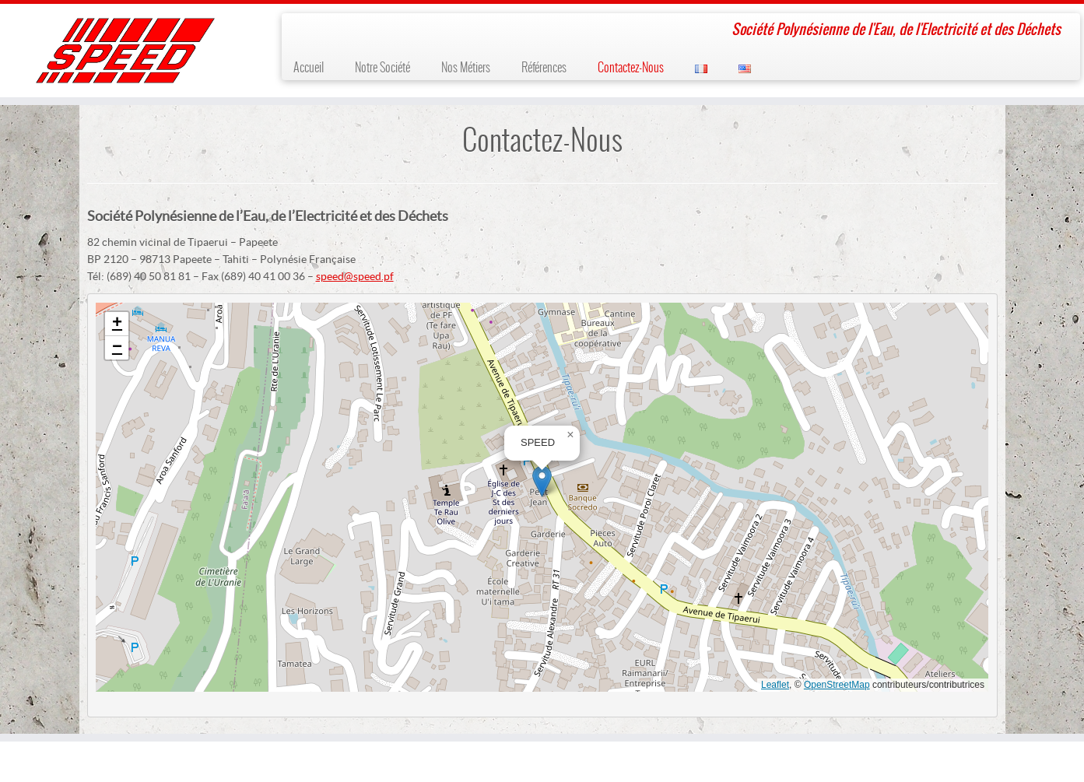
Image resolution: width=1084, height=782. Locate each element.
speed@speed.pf (355, 276)
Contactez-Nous (631, 67)
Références (544, 67)
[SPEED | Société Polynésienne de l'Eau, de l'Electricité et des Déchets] (125, 50)
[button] (542, 481)
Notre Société (382, 67)
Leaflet (775, 684)
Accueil (308, 67)
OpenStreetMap (837, 684)
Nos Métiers (465, 67)
